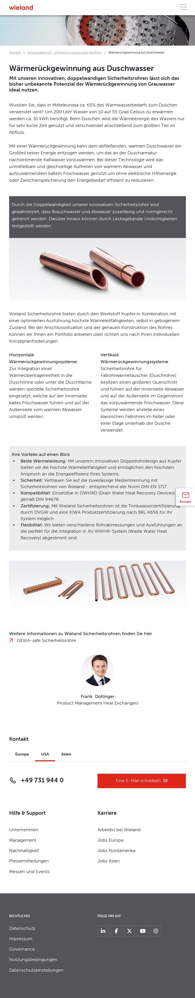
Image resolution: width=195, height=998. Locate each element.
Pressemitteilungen (29, 861)
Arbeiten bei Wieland (119, 830)
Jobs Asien (109, 861)
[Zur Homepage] (21, 7)
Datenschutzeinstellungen (36, 970)
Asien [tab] (66, 754)
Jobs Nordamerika (116, 850)
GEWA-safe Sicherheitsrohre (46, 640)
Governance (22, 949)
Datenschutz (22, 928)
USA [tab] (45, 754)
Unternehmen (23, 830)
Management (22, 840)
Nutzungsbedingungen (33, 959)
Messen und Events (29, 872)
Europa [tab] (22, 754)
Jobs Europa (110, 840)
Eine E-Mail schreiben (142, 781)
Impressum (20, 939)
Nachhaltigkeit (24, 850)
